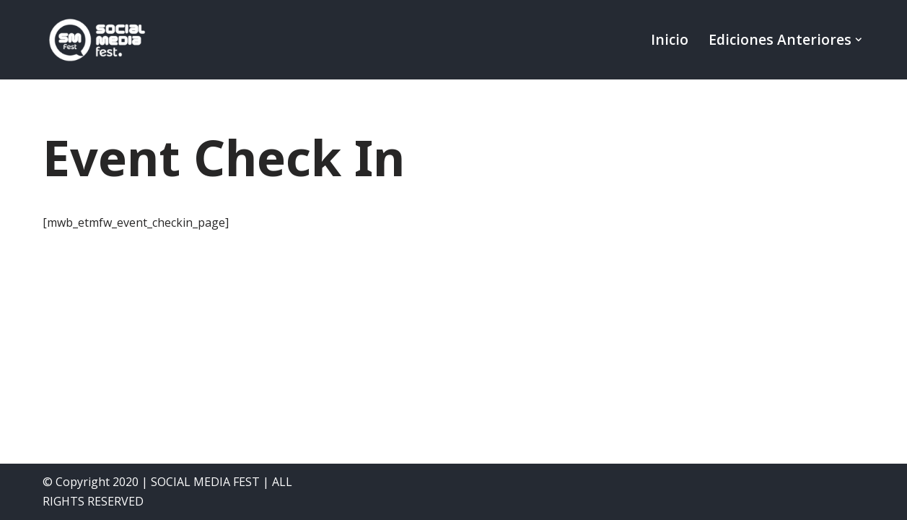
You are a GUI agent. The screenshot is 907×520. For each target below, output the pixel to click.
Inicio (669, 39)
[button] (858, 39)
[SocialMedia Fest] (97, 39)
